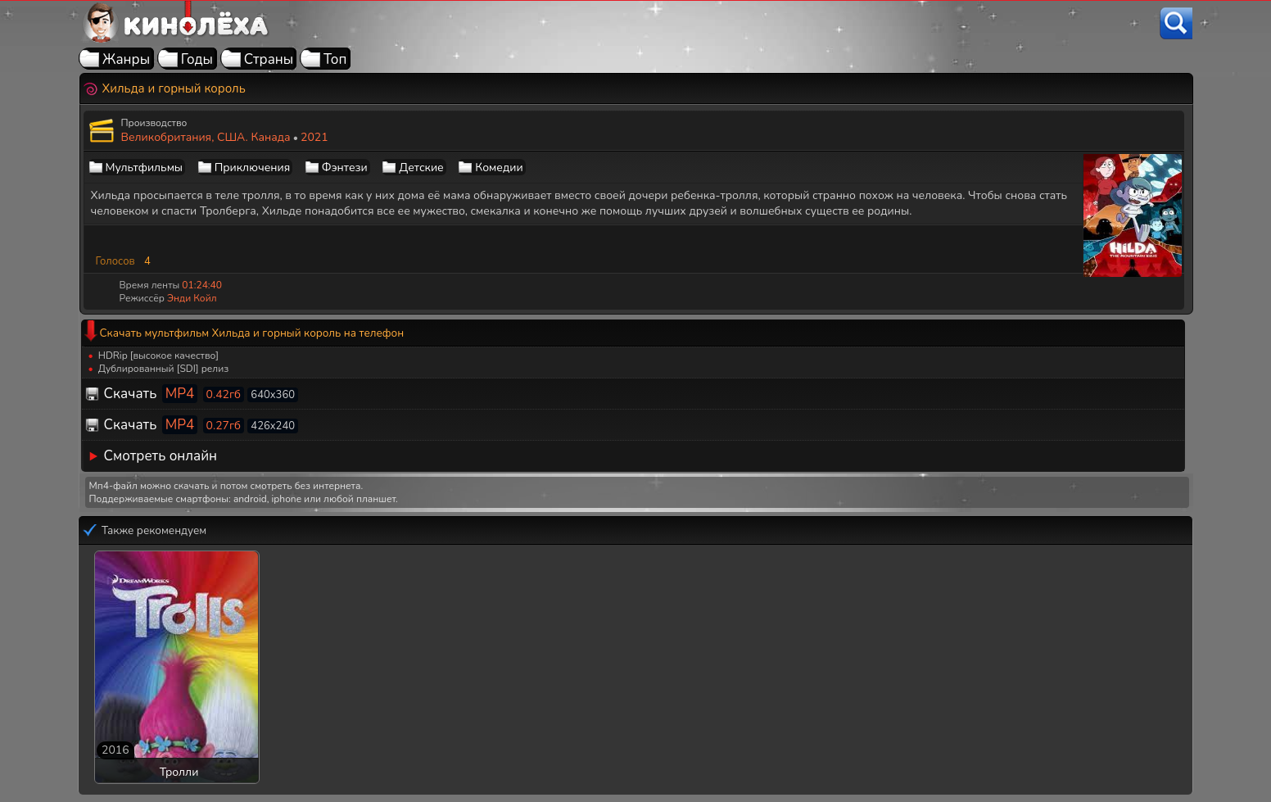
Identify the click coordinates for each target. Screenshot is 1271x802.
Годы (197, 59)
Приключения (252, 167)
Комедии (498, 167)
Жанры (126, 59)
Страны (269, 59)
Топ (335, 59)
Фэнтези (345, 167)
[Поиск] (1176, 23)
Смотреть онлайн (161, 455)
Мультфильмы (144, 167)
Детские (421, 167)
